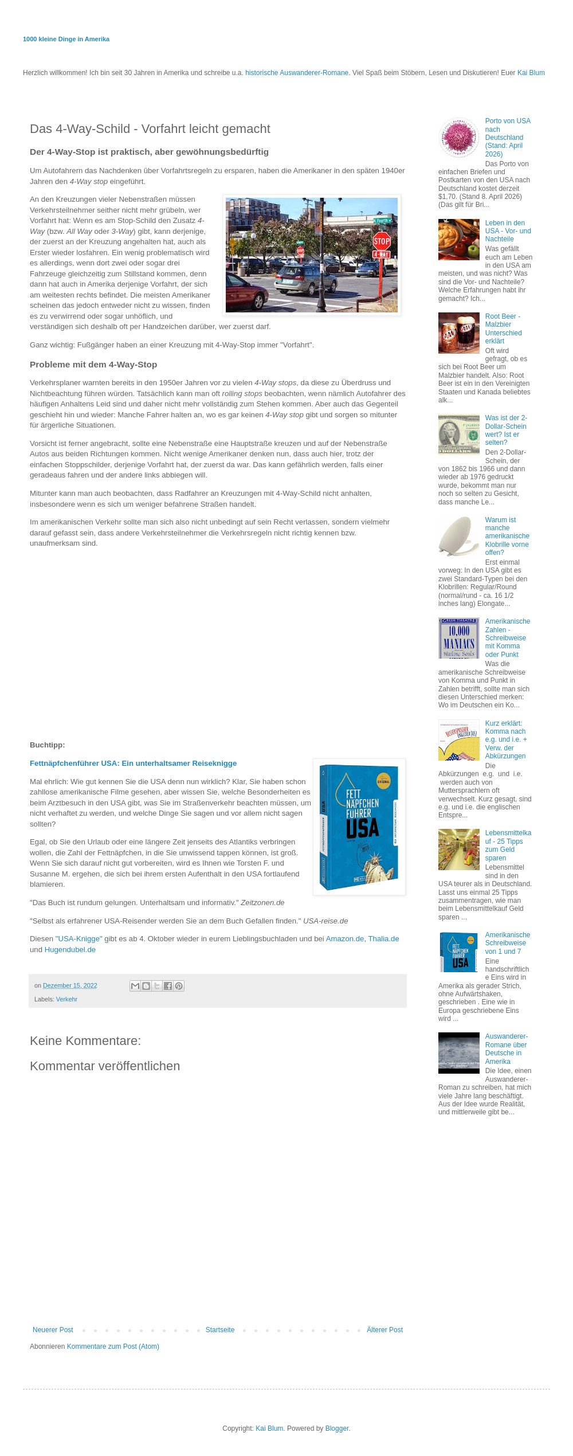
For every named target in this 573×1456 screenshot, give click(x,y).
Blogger (337, 1428)
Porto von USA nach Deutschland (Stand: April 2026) (508, 137)
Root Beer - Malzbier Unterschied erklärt (503, 328)
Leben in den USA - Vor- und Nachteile (508, 231)
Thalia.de (383, 938)
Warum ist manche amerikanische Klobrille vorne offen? (507, 536)
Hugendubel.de (70, 949)
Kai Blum (531, 73)
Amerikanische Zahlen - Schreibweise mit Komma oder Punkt (508, 638)
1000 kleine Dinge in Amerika (66, 39)
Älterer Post (385, 1330)
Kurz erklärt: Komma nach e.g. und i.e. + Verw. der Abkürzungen (506, 740)
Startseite (220, 1330)
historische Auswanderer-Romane (296, 73)
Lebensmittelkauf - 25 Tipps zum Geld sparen (508, 845)
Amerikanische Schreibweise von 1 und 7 (508, 943)
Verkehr (66, 999)
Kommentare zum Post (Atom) (113, 1347)
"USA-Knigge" (79, 938)
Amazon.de (345, 938)
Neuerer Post (53, 1330)
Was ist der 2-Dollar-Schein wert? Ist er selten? (506, 430)
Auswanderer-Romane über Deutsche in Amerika (506, 1048)
